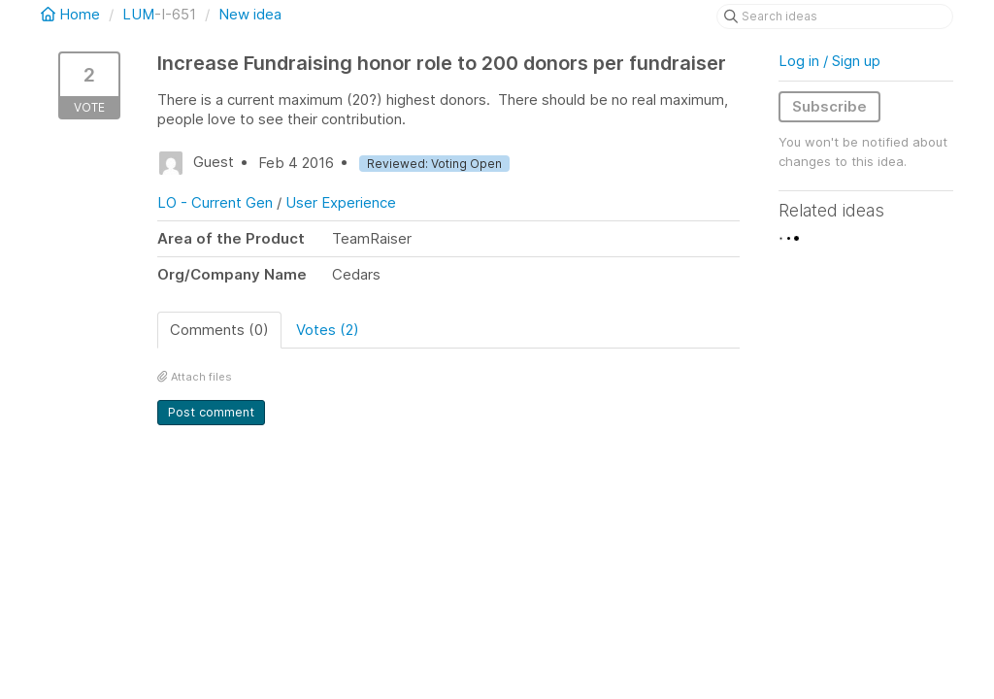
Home (72, 14)
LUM (138, 14)
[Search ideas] (834, 16)
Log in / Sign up (829, 60)
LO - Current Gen (215, 202)
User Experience (340, 202)
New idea (250, 14)
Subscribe (829, 106)
